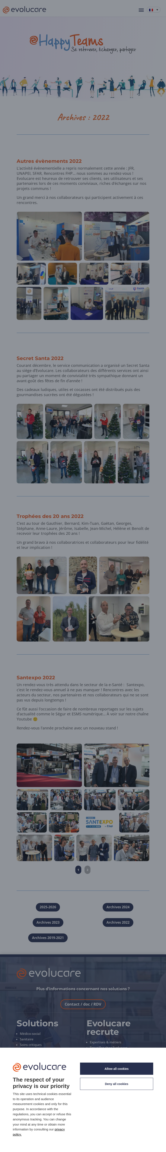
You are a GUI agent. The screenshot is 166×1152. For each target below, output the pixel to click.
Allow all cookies (117, 1068)
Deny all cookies (116, 1084)
